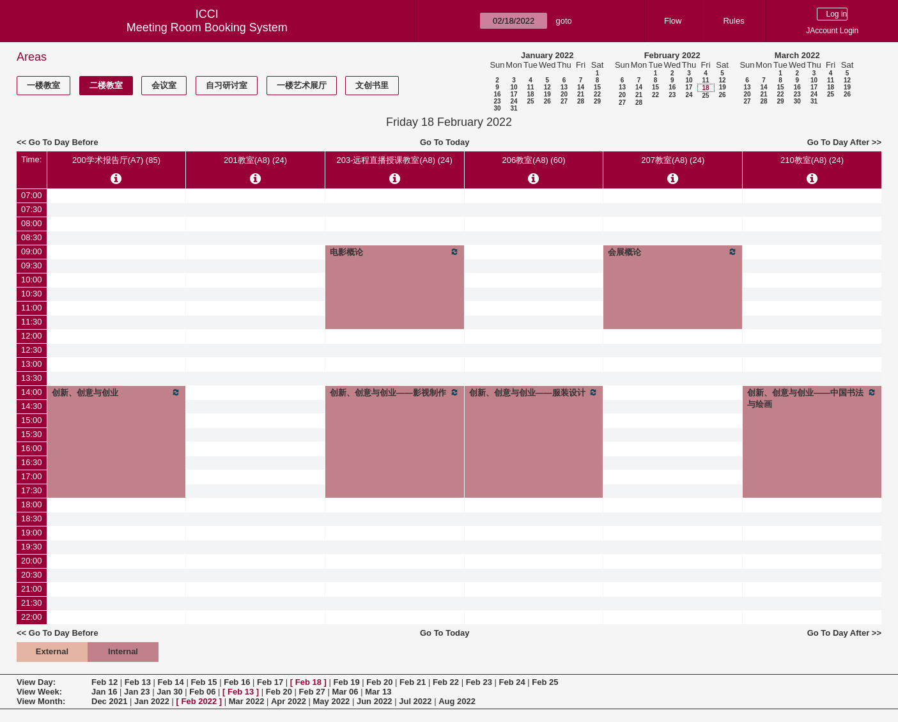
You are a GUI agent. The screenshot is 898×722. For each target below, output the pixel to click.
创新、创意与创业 (117, 392)
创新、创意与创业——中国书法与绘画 (812, 398)
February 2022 (672, 55)
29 (597, 101)
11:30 (31, 321)
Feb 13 (138, 682)
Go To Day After (838, 142)
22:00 (31, 617)
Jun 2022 (374, 701)
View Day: (36, 682)
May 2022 (331, 701)
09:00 (31, 251)
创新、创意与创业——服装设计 (534, 392)
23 (496, 101)
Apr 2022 (288, 701)
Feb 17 (270, 682)
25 (530, 101)
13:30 (31, 378)
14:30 (31, 406)
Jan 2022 (151, 701)
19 (547, 94)
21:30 (31, 603)
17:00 (31, 476)
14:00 (31, 392)
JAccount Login (832, 30)
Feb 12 (104, 682)
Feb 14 (171, 682)
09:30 (31, 265)
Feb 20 (379, 682)
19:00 (31, 532)
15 (597, 87)
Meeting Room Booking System (207, 27)
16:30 (31, 462)
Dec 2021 (109, 701)
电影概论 (395, 252)
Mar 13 (378, 691)
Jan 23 (137, 691)
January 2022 (547, 55)
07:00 (31, 195)
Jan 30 (169, 691)
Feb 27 (312, 691)
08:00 (31, 223)
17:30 (31, 490)
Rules (733, 21)
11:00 (31, 307)
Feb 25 (545, 682)
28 (580, 101)
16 (496, 94)
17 (513, 94)
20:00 (31, 560)
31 (513, 108)
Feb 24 (512, 682)
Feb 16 (237, 682)
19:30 (31, 546)
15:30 (31, 434)
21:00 (31, 589)
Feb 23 (479, 682)
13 (564, 87)
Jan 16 (104, 691)
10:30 (31, 293)
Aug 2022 (457, 701)
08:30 (31, 237)
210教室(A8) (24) (812, 160)
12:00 (31, 336)
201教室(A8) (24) (255, 160)
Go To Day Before (63, 142)
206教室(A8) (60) (534, 160)
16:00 (31, 448)
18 (530, 94)
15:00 (31, 420)
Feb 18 (308, 682)
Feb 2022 (199, 701)
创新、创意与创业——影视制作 (395, 392)
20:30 (31, 575)
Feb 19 (346, 682)
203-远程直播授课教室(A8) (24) (394, 160)
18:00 (31, 504)
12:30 (31, 350)
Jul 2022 (415, 701)
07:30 (31, 209)
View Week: (39, 691)
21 (580, 94)
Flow (672, 21)
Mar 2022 (247, 701)
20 (564, 94)
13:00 (31, 364)
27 (564, 101)
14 (580, 87)
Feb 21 (412, 682)
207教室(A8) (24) (672, 160)
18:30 (31, 518)
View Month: (41, 701)
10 (513, 87)
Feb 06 (202, 691)
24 (513, 101)
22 (597, 94)
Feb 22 (446, 682)
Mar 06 (345, 691)
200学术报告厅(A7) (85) (116, 160)
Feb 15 (203, 682)
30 (496, 108)
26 (547, 101)
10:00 (31, 279)
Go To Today (445, 142)
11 (530, 87)
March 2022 (797, 55)
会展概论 (673, 252)
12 (547, 87)
